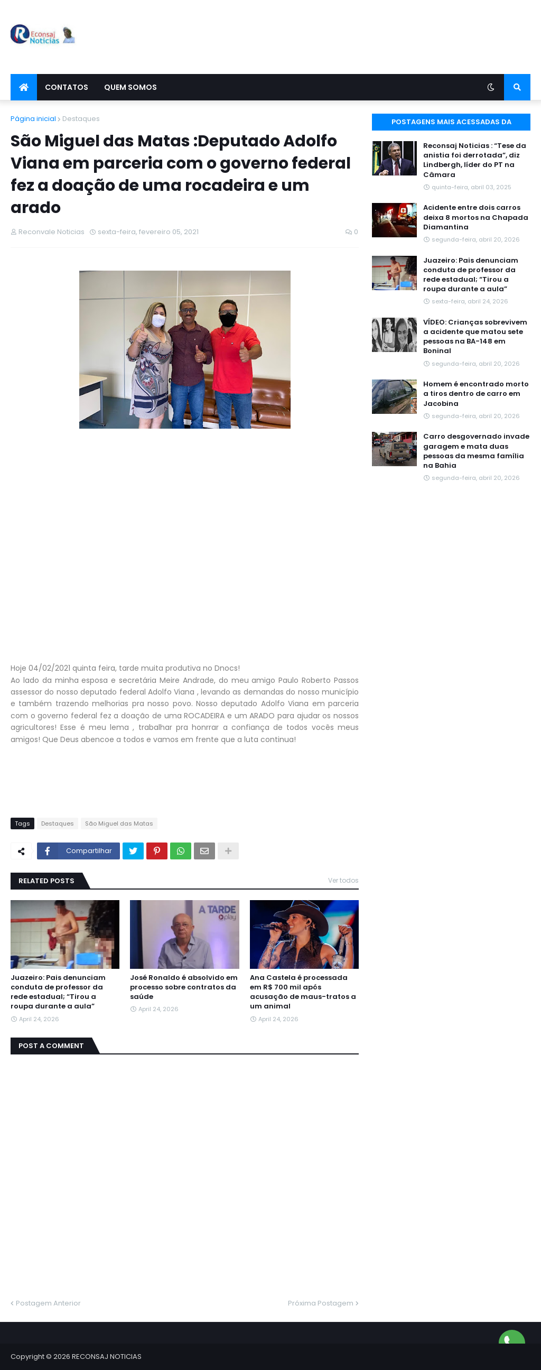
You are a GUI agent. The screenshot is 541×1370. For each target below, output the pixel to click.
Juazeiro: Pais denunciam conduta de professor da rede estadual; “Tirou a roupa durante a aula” (58, 992)
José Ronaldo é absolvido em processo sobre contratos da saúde (184, 987)
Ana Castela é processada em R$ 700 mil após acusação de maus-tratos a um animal (303, 992)
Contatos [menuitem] (66, 87)
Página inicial (33, 119)
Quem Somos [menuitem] (130, 87)
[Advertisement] (338, 37)
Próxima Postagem (320, 1303)
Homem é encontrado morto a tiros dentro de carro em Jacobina (476, 393)
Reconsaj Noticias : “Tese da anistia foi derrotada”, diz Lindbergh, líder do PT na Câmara (474, 160)
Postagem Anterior (48, 1303)
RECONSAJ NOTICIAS (107, 1357)
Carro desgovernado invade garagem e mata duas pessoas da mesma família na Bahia (476, 451)
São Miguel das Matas (119, 823)
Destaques (81, 119)
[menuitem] (24, 87)
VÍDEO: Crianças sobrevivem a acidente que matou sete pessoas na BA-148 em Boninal (475, 337)
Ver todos (343, 880)
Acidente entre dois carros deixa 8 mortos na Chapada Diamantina (475, 217)
